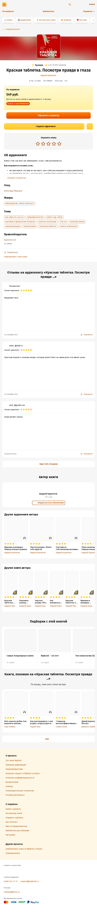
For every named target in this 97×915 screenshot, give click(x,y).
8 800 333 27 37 (11, 881)
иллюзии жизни (77, 222)
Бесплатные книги (47, 20)
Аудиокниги (26, 20)
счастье (63, 222)
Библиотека (48, 11)
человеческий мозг (47, 226)
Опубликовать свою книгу (15, 257)
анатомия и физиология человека (20, 222)
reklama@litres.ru (12, 892)
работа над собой (54, 217)
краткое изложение (47, 222)
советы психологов (68, 226)
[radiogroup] (48, 143)
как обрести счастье (14, 217)
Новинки (67, 20)
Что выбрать (8, 11)
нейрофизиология (35, 217)
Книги (9, 20)
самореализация (12, 226)
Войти (92, 4)
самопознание (29, 226)
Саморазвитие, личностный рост (19, 203)
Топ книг (83, 20)
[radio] (38, 143)
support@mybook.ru (29, 881)
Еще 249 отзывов (49, 464)
